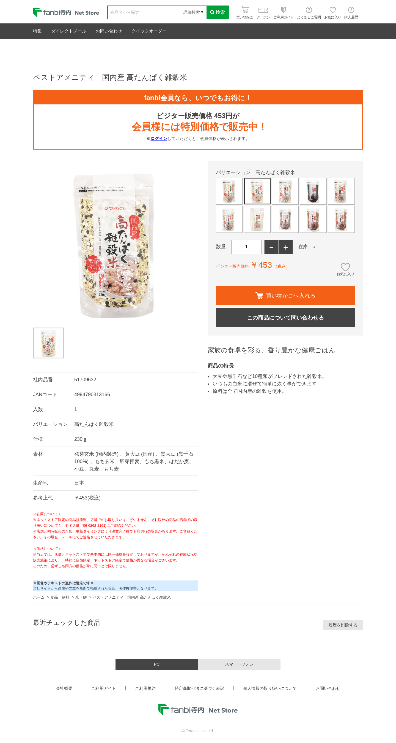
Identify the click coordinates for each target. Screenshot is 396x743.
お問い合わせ (109, 31)
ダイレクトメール (68, 31)
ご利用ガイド (103, 688)
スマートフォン (239, 664)
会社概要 (64, 688)
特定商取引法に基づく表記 (199, 688)
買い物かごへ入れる (285, 295)
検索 (217, 12)
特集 (37, 31)
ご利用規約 (145, 688)
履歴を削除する (343, 625)
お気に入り (345, 274)
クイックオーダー (149, 31)
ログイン (159, 138)
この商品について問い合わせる (285, 318)
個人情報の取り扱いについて (270, 688)
